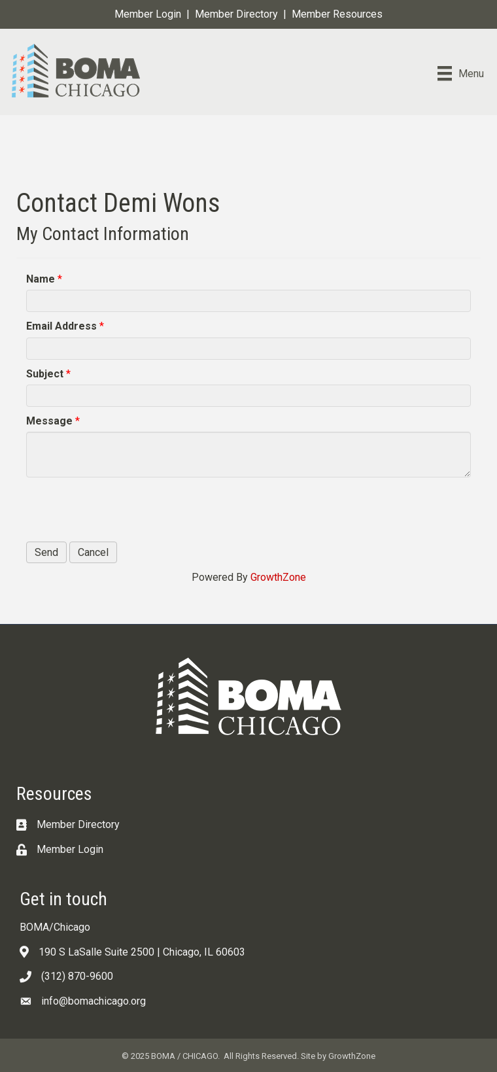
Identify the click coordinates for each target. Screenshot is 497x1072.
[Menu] (460, 73)
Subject (44, 374)
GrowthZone (278, 577)
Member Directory (236, 14)
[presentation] (125, 509)
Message (49, 421)
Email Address (61, 326)
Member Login (147, 14)
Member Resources (337, 14)
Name (40, 279)
